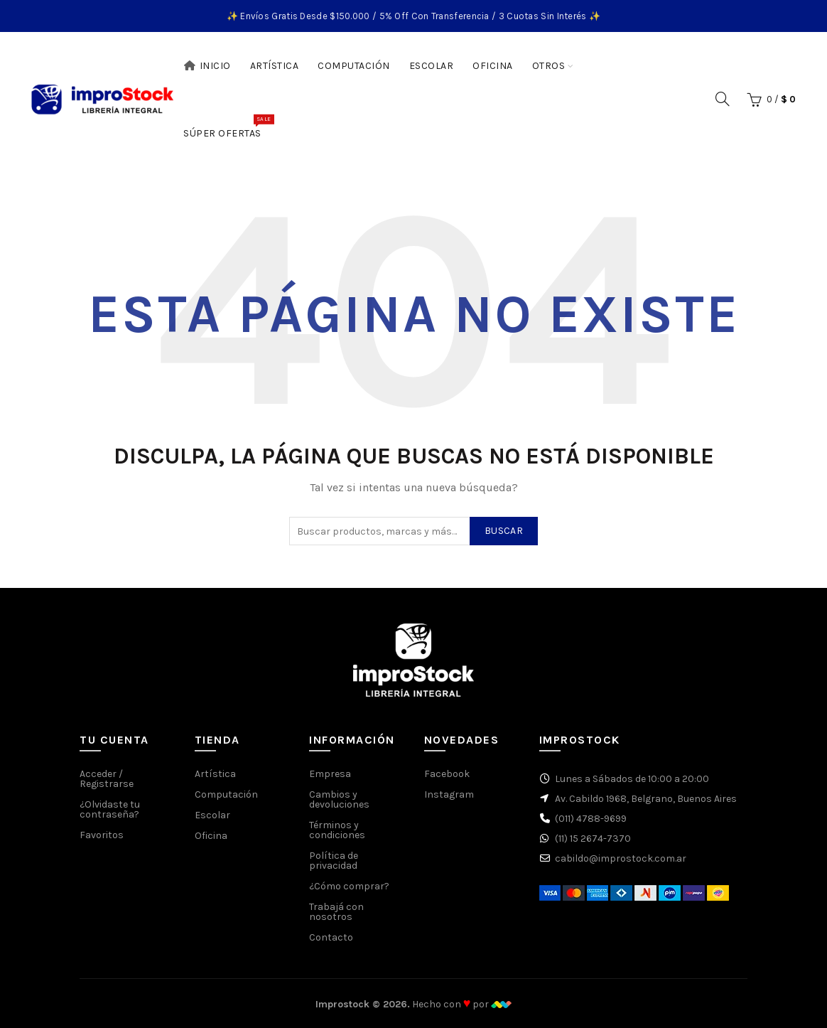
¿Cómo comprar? (349, 886)
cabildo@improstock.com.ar (620, 858)
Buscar (504, 531)
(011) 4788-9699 (591, 819)
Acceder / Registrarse (107, 779)
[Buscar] (722, 98)
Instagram (449, 794)
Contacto (331, 937)
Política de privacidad (333, 861)
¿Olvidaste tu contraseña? (110, 809)
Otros (549, 66)
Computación (354, 66)
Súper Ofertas (227, 126)
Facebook (447, 774)
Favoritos (102, 835)
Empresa (330, 774)
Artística (274, 66)
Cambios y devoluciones (339, 799)
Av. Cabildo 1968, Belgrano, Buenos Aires (646, 799)
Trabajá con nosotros (336, 912)
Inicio (207, 66)
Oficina (492, 66)
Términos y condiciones (337, 830)
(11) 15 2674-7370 (593, 838)
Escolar (431, 66)
